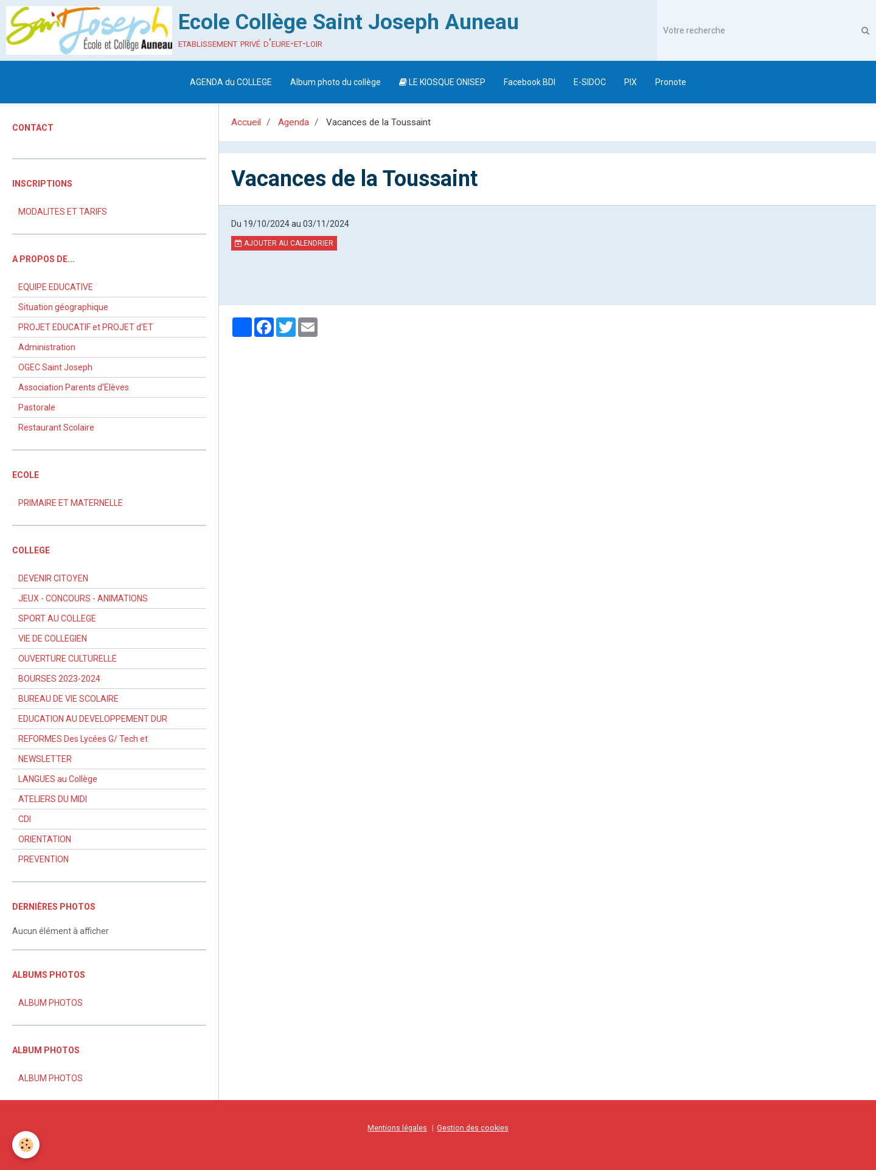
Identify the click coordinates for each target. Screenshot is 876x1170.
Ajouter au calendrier (284, 243)
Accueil (246, 122)
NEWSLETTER (45, 759)
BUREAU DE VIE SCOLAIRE (68, 699)
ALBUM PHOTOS (50, 1003)
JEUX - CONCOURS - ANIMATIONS (83, 598)
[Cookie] (26, 1144)
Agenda (293, 122)
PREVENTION (43, 859)
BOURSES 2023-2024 (59, 679)
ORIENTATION (44, 839)
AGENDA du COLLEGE (231, 82)
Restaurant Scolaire (56, 427)
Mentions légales (397, 1127)
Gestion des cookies (473, 1127)
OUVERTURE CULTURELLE (67, 658)
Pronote (670, 82)
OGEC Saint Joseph (55, 367)
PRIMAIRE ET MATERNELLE (70, 503)
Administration (46, 347)
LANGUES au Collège (57, 779)
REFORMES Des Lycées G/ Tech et (83, 739)
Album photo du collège (335, 82)
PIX (630, 82)
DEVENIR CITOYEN (53, 578)
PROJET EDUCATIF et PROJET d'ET (85, 327)
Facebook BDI (529, 82)
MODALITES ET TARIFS (62, 211)
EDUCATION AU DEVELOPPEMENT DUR (92, 719)
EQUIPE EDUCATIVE (55, 287)
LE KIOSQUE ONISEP (442, 82)
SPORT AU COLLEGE (57, 618)
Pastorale (36, 407)
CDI (24, 819)
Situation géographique (63, 307)
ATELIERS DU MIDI (52, 799)
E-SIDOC (590, 82)
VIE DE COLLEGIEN (52, 638)
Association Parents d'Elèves (73, 387)
